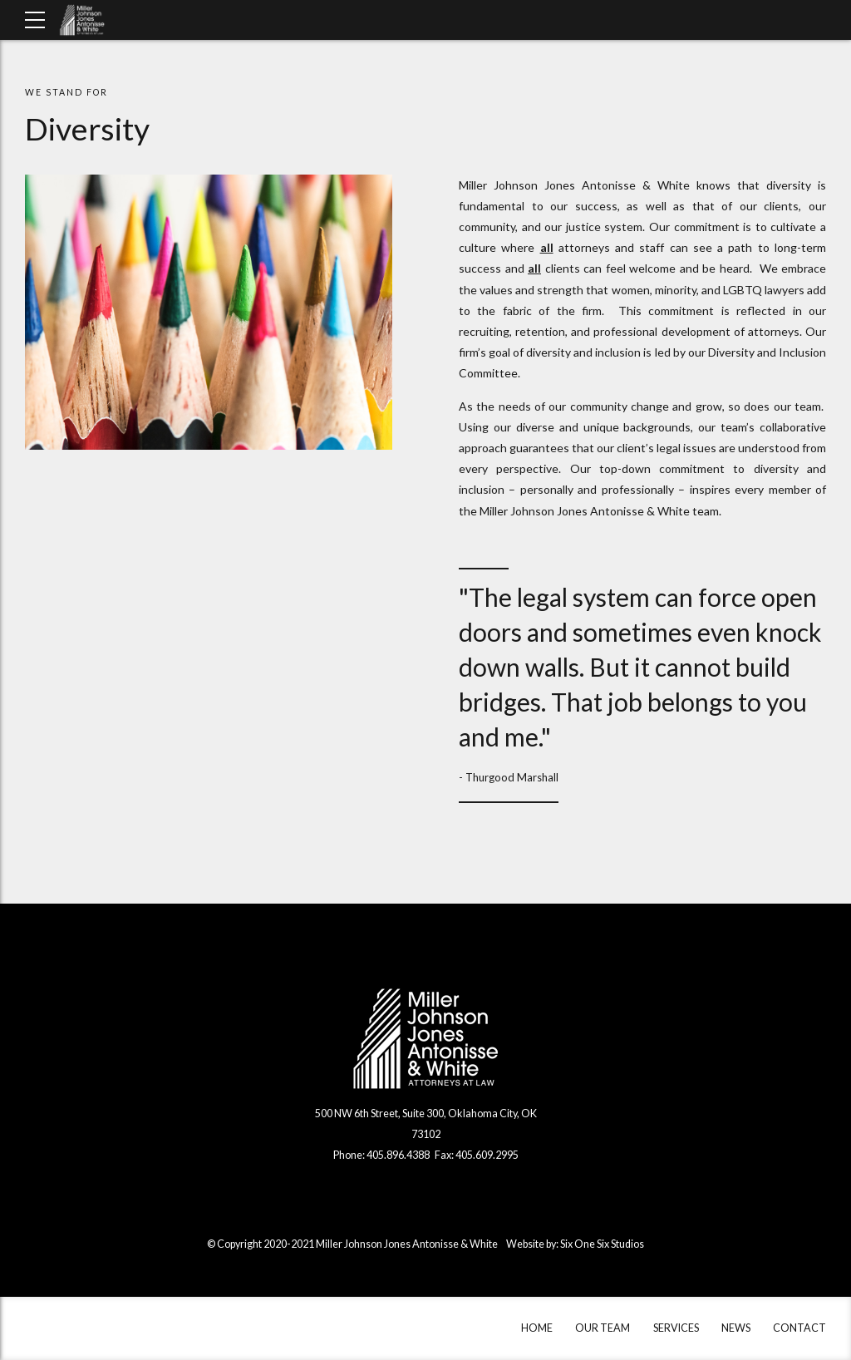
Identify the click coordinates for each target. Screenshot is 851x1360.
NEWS (735, 1328)
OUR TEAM (602, 1328)
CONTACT (799, 1328)
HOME (537, 1328)
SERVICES (676, 1328)
